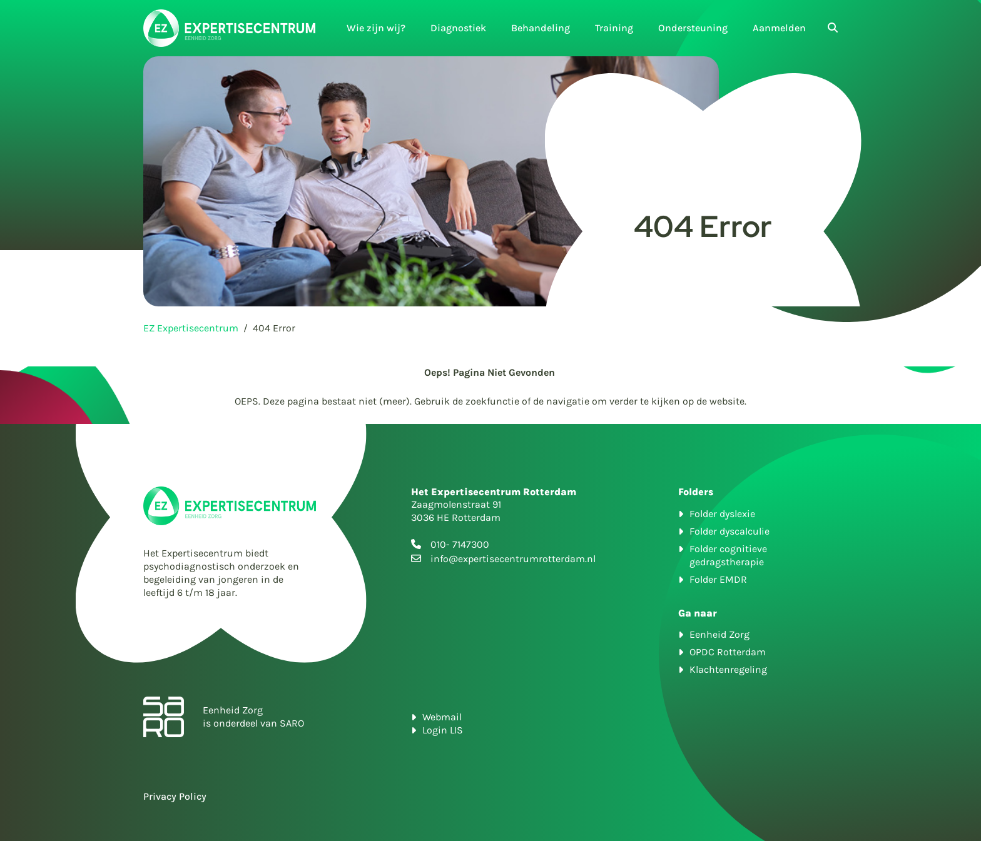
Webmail (442, 717)
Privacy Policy (174, 796)
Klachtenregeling (728, 669)
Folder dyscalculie (729, 531)
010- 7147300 (459, 544)
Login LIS (442, 730)
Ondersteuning (693, 28)
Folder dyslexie (722, 514)
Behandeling (540, 28)
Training (614, 28)
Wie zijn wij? (376, 28)
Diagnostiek (458, 28)
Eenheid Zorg (719, 634)
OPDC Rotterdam (727, 652)
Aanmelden (779, 28)
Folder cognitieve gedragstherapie (728, 555)
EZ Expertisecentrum (190, 328)
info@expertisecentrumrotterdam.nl (513, 559)
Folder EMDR (718, 579)
